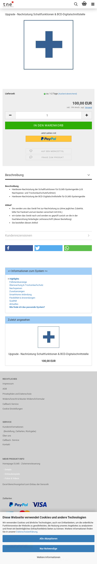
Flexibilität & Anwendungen (22, 297)
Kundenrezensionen (18, 235)
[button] (19, 248)
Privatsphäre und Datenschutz (17, 394)
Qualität (13, 301)
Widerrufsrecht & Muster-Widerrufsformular (24, 399)
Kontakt (6, 444)
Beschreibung (14, 175)
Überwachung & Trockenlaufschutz (26, 285)
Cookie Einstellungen (13, 408)
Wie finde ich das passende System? (27, 307)
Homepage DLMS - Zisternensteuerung (21, 463)
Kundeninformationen (13, 427)
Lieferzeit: (10, 93)
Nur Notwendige (48, 548)
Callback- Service (11, 440)
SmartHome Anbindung (20, 294)
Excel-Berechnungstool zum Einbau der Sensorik (26, 484)
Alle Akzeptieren (48, 538)
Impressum (8, 383)
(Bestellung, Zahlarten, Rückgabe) (20, 431)
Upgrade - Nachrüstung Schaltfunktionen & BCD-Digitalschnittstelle (48, 354)
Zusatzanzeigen (17, 291)
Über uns (7, 435)
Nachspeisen (15, 288)
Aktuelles (13, 304)
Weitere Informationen (48, 557)
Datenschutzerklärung (26, 531)
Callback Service (11, 404)
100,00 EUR (48, 361)
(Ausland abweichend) (67, 94)
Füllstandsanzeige (18, 282)
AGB (5, 388)
